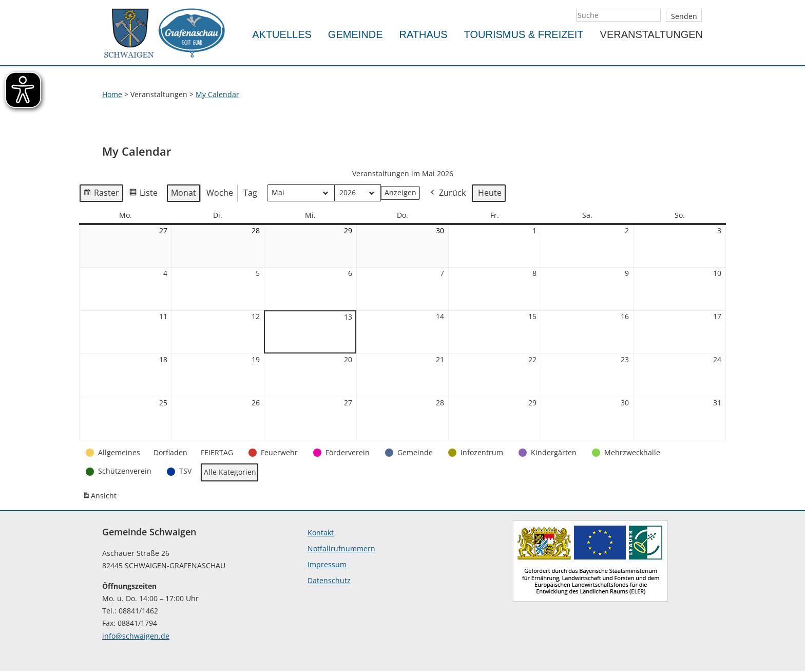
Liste (143, 194)
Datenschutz (329, 580)
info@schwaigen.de (135, 636)
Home (112, 94)
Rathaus (423, 34)
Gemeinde (355, 34)
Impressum (327, 564)
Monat (183, 192)
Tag (250, 192)
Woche (219, 192)
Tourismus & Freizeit (524, 34)
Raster (101, 194)
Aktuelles (282, 34)
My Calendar (217, 94)
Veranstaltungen (651, 34)
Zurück (447, 193)
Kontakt (321, 532)
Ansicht (101, 498)
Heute (490, 192)
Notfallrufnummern (341, 548)
